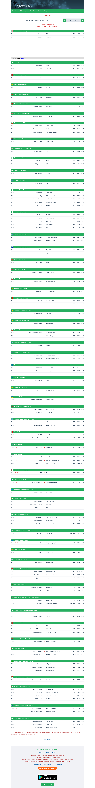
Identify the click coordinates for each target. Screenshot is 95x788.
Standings (23, 11)
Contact (54, 752)
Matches (15, 11)
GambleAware (37, 764)
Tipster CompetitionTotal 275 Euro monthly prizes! (47, 25)
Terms (47, 752)
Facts (39, 11)
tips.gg (22, 58)
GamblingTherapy (48, 764)
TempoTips (47, 15)
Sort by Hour (47, 739)
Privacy (40, 752)
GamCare (59, 764)
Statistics (32, 11)
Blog (45, 11)
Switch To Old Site (47, 784)
